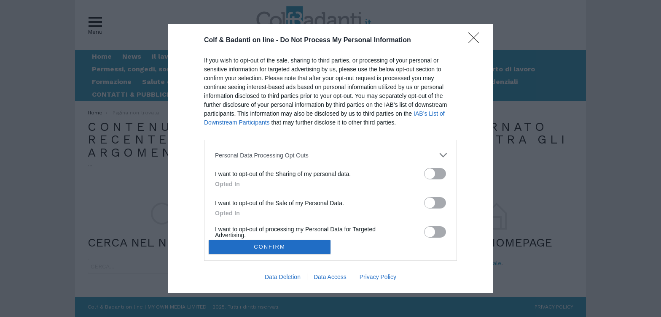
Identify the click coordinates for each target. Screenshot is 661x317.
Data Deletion (283, 277)
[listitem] (330, 155)
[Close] (476, 41)
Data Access (330, 277)
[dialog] (330, 158)
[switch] (435, 173)
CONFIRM (269, 246)
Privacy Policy (378, 277)
